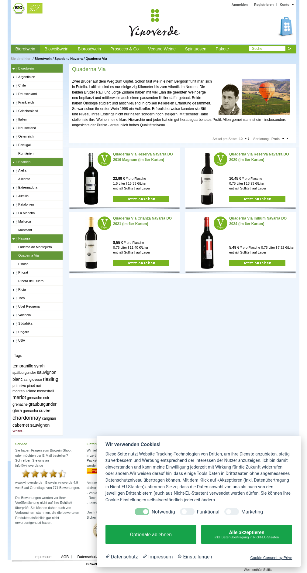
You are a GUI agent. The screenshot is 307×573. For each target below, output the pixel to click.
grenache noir (38, 398)
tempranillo (22, 365)
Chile (19, 86)
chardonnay (26, 418)
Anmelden (240, 4)
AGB (65, 557)
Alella (19, 171)
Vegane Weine (162, 48)
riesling (50, 379)
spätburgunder (24, 372)
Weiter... (18, 431)
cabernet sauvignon (31, 425)
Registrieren (264, 4)
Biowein (92, 564)
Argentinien (23, 77)
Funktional (208, 512)
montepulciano (24, 391)
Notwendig (163, 512)
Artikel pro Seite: (224, 139)
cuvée (44, 410)
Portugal (21, 145)
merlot (19, 397)
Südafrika (22, 324)
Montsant (22, 230)
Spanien (60, 58)
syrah (39, 365)
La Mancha (23, 213)
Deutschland (24, 94)
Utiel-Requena (26, 307)
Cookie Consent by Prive (271, 557)
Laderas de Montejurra (32, 247)
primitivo (19, 386)
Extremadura (24, 188)
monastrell (45, 391)
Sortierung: (261, 139)
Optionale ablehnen (151, 534)
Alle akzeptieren (246, 535)
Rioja (19, 290)
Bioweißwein (57, 48)
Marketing (252, 512)
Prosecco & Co (124, 48)
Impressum (43, 557)
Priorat (20, 273)
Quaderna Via (96, 58)
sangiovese (33, 379)
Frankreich (23, 103)
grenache (20, 404)
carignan (49, 418)
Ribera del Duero (27, 281)
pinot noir (34, 386)
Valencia (21, 315)
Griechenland (25, 111)
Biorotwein (25, 48)
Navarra (76, 58)
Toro (18, 298)
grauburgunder (43, 404)
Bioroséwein (89, 48)
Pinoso (20, 264)
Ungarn (20, 332)
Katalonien (23, 205)
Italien (19, 120)
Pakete (222, 48)
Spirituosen (195, 48)
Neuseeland (24, 128)
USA (18, 341)
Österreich (23, 137)
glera (17, 410)
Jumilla (20, 196)
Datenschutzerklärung (95, 557)
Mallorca (21, 222)
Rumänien (22, 154)
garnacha (30, 411)
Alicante (21, 179)
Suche (257, 48)
